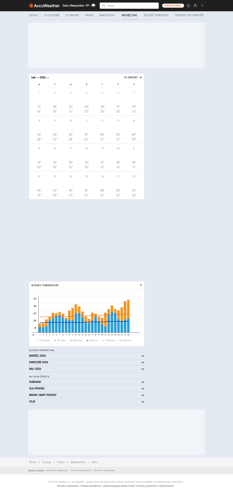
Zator (94, 462)
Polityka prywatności (91, 486)
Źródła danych (166, 486)
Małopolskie (78, 462)
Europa (46, 462)
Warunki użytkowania (68, 486)
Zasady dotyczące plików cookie (119, 486)
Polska (61, 462)
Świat (32, 462)
